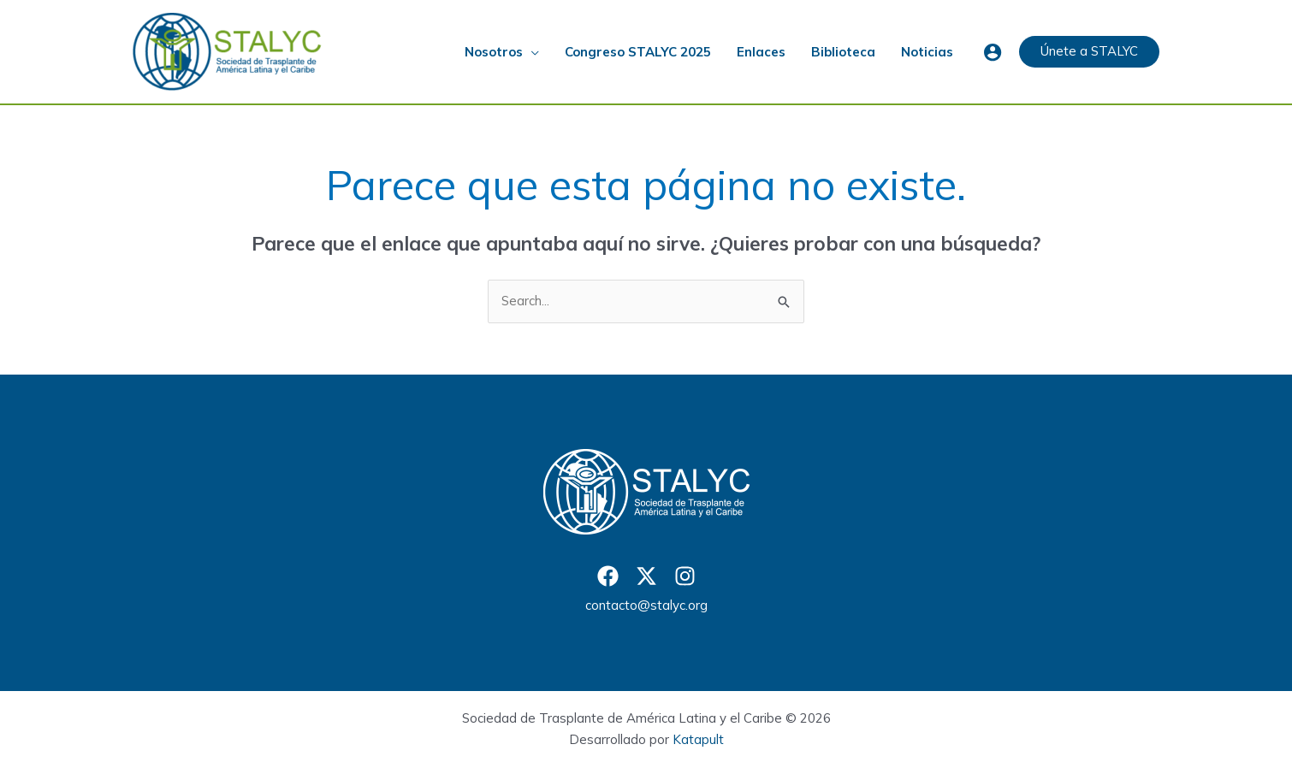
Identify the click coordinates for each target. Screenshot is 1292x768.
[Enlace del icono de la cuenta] (992, 52)
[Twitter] (646, 576)
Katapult (698, 739)
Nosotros (494, 52)
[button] (1089, 52)
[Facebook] (608, 576)
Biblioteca (843, 52)
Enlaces (761, 52)
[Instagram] (685, 576)
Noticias (927, 52)
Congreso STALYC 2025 (638, 52)
